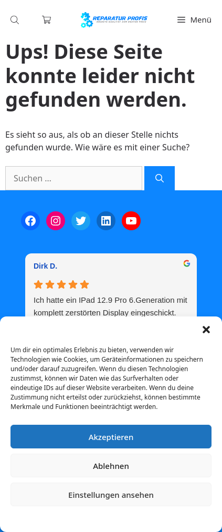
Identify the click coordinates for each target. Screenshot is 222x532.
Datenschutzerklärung (119, 518)
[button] (206, 329)
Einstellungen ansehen (111, 494)
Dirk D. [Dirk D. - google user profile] (45, 266)
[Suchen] (159, 178)
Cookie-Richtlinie (56, 518)
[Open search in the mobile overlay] (15, 20)
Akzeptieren (111, 437)
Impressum (174, 518)
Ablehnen (111, 466)
